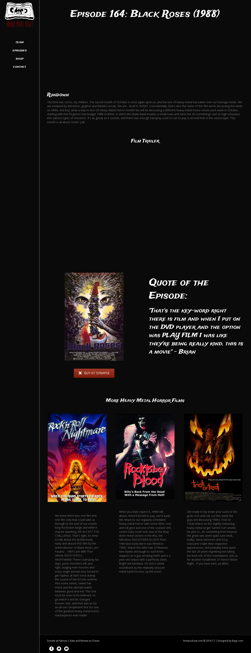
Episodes (20, 50)
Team (19, 42)
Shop (20, 58)
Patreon (63, 640)
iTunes (95, 640)
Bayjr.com (237, 640)
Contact (19, 67)
